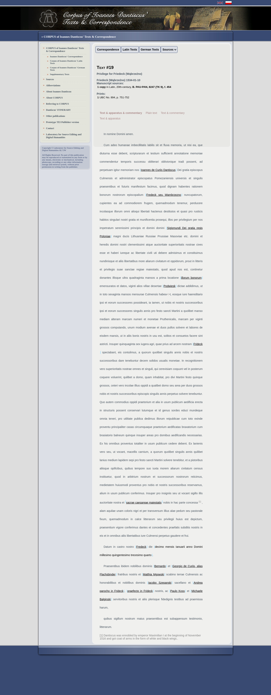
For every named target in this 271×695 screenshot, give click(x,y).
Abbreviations (53, 85)
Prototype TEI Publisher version (62, 122)
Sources (50, 79)
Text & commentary (173, 112)
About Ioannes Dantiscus (58, 91)
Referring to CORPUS (57, 103)
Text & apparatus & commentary (121, 112)
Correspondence (108, 49)
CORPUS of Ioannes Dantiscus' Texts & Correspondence (65, 50)
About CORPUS (54, 97)
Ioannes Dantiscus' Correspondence (66, 56)
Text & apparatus (110, 118)
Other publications (55, 116)
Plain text (151, 112)
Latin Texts (130, 49)
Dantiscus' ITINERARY (58, 110)
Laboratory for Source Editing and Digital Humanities (64, 136)
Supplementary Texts (59, 74)
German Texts (150, 49)
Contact (50, 128)
